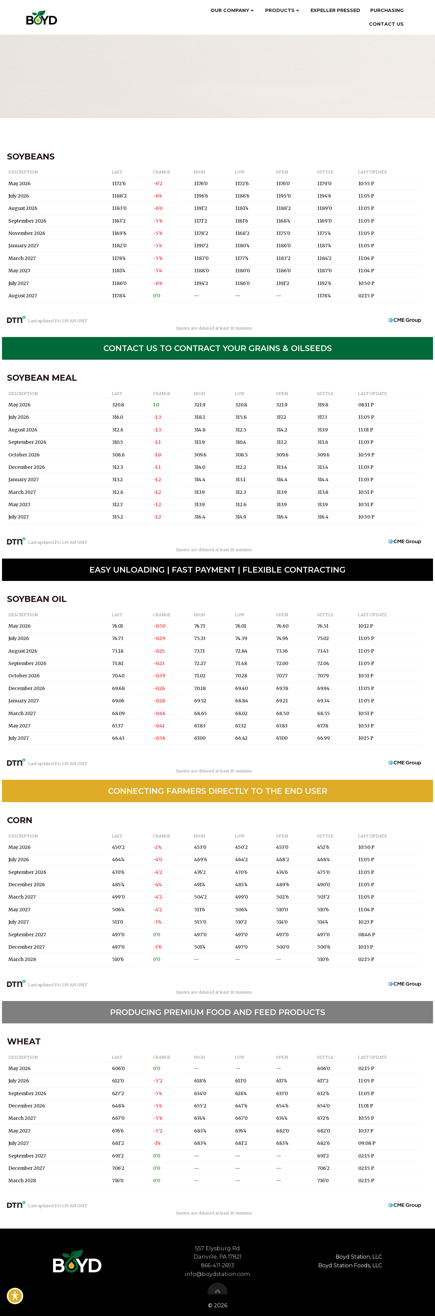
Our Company (233, 10)
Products (283, 10)
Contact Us (386, 24)
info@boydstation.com (217, 1273)
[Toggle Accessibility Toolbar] (15, 1296)
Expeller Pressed (336, 10)
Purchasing (387, 10)
